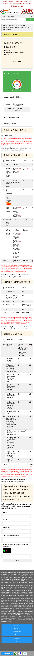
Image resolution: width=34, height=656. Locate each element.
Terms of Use (17, 638)
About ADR (17, 628)
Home (3, 16)
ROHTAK (22, 25)
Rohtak (5, 27)
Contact (17, 635)
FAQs (17, 641)
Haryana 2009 (13, 25)
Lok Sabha (11, 16)
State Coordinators (16, 631)
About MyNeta (17, 625)
